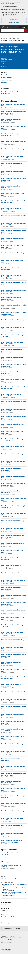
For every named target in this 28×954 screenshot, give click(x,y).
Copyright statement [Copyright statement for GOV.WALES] (6, 937)
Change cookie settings (14, 22)
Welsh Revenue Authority (6, 59)
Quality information (6, 80)
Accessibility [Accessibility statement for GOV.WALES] (11, 936)
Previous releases (6, 77)
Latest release (5, 75)
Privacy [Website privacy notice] (20, 937)
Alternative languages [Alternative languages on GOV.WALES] (6, 942)
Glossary (4, 82)
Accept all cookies (14, 19)
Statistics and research (8, 35)
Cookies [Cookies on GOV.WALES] (15, 937)
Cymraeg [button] (23, 27)
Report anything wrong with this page (10, 923)
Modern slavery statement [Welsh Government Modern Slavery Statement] (7, 941)
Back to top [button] (19, 928)
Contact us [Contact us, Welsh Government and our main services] (3, 936)
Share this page (8, 928)
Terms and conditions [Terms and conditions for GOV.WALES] (6, 939)
